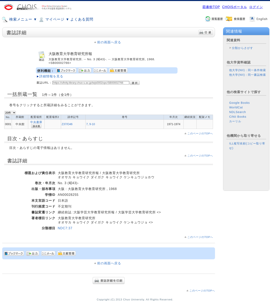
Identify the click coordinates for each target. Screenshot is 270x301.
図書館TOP (211, 7)
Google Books (239, 102)
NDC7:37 (65, 228)
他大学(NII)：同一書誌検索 (247, 74)
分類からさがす (242, 48)
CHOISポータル (234, 7)
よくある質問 (81, 19)
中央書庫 (36, 122)
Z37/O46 (67, 124)
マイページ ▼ (53, 20)
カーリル (235, 121)
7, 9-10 (90, 124)
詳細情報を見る (51, 76)
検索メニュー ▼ (19, 20)
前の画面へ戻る (109, 42)
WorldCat (236, 107)
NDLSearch (237, 112)
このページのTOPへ (200, 133)
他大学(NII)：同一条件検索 (247, 70)
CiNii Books (237, 116)
